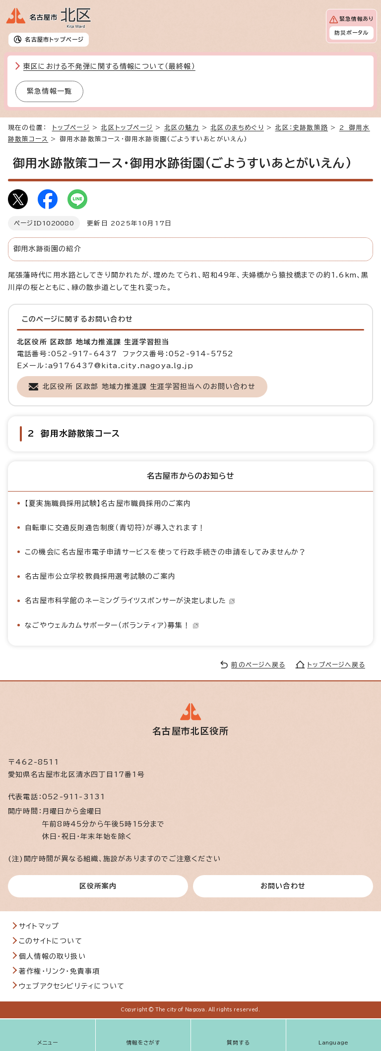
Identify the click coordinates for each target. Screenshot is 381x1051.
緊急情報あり (356, 18)
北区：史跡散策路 (301, 127)
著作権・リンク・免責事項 (59, 971)
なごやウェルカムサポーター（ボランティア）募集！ (112, 625)
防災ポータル (351, 32)
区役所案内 (98, 886)
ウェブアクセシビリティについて (72, 986)
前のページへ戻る (258, 665)
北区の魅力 (181, 127)
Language (333, 1042)
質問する (238, 1042)
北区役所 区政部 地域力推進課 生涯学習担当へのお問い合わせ (149, 386)
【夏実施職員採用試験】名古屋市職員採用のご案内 (108, 503)
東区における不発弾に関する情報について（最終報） (109, 66)
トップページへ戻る (336, 665)
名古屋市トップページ (54, 39)
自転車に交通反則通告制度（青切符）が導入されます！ (115, 527)
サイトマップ (39, 926)
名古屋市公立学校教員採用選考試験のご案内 (100, 576)
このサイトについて (50, 941)
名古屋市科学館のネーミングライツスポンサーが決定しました (130, 600)
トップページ (71, 127)
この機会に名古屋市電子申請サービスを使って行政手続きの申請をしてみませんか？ (166, 552)
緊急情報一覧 (49, 91)
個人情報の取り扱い (52, 956)
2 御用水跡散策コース (74, 433)
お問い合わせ (283, 886)
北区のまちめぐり (237, 127)
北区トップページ (127, 127)
